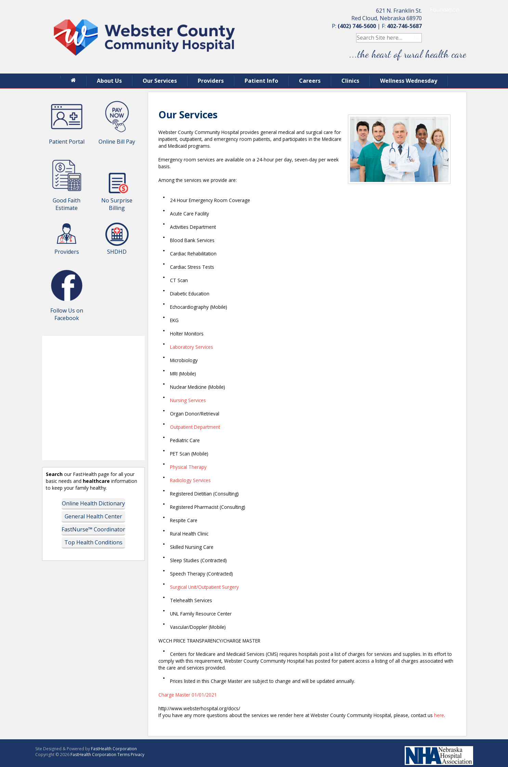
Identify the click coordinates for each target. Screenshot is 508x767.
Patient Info (261, 80)
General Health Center (93, 516)
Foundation (444, 9)
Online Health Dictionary (93, 503)
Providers (211, 80)
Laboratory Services (191, 347)
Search (417, 38)
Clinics (350, 80)
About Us (109, 80)
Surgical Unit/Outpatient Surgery (204, 587)
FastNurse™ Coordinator (93, 529)
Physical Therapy (188, 467)
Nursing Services (188, 400)
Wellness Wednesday (408, 80)
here (439, 715)
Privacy (137, 754)
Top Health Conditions (93, 542)
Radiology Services (190, 480)
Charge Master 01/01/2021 (187, 694)
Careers (310, 80)
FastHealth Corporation (114, 749)
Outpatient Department (195, 427)
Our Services (160, 80)
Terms (123, 754)
